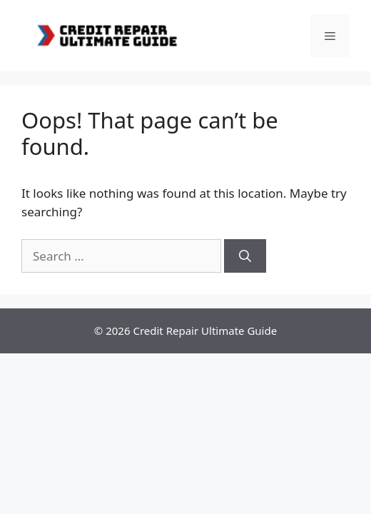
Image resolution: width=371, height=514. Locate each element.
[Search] (245, 256)
